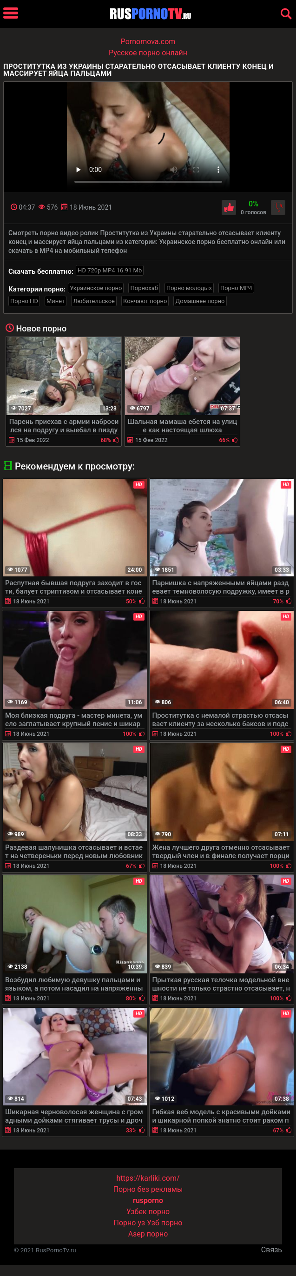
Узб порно (164, 1222)
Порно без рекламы (148, 1189)
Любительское (94, 301)
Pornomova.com (148, 41)
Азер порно (148, 1234)
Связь (271, 1249)
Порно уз (129, 1222)
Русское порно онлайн (148, 52)
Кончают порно (145, 301)
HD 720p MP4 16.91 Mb (110, 270)
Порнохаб (144, 287)
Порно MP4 (236, 287)
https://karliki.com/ (147, 1178)
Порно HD (24, 301)
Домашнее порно (199, 301)
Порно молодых (189, 287)
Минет (55, 301)
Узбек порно (148, 1211)
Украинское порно (96, 287)
